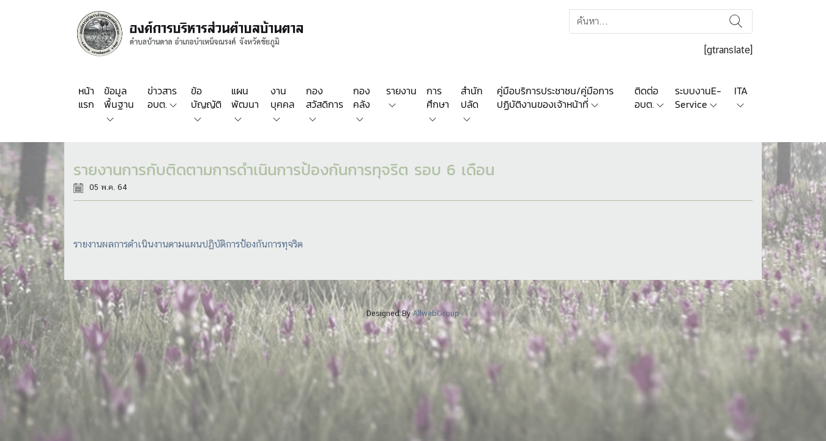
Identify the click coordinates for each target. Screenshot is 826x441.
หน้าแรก (86, 97)
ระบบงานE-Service (698, 97)
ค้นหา (736, 21)
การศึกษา (437, 97)
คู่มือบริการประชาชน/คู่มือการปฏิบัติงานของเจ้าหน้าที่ (555, 97)
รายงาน (401, 90)
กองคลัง (361, 97)
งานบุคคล (282, 97)
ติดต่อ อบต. (646, 97)
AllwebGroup (436, 313)
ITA (741, 90)
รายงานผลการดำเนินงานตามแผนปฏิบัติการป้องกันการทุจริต (188, 244)
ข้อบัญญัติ (206, 97)
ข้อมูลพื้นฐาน (119, 97)
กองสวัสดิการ (324, 97)
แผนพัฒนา (245, 97)
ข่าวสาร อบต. (162, 97)
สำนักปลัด (472, 97)
